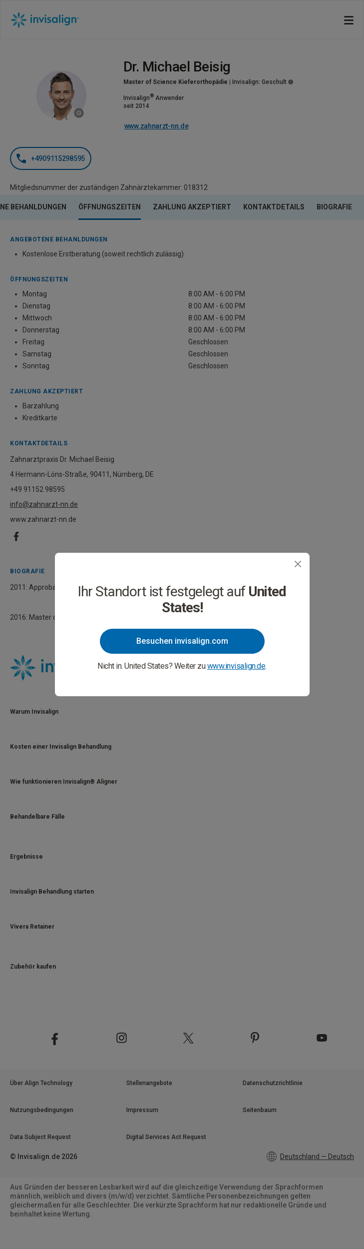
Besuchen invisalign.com (182, 641)
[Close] (298, 564)
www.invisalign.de (236, 666)
